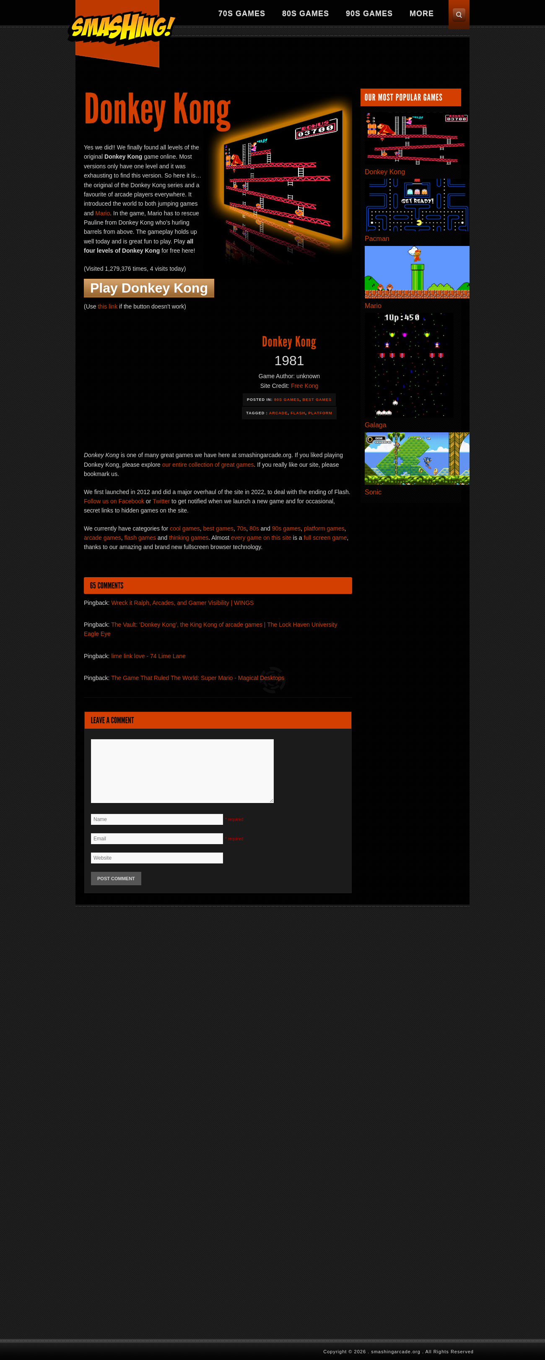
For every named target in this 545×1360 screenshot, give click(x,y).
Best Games (317, 400)
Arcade (278, 413)
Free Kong (304, 385)
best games (218, 528)
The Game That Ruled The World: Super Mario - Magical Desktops (197, 678)
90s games (286, 528)
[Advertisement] (196, 60)
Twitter (161, 501)
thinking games (188, 537)
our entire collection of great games (208, 464)
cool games (185, 528)
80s (254, 528)
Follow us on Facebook (114, 501)
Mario (102, 213)
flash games (140, 537)
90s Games (369, 13)
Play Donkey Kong (149, 288)
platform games (324, 528)
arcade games (102, 537)
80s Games (305, 13)
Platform (320, 413)
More (422, 13)
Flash (298, 413)
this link (107, 306)
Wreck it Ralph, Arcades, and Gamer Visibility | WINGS (182, 602)
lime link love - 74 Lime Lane (148, 656)
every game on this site (261, 537)
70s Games (241, 13)
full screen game (325, 537)
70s (242, 528)
